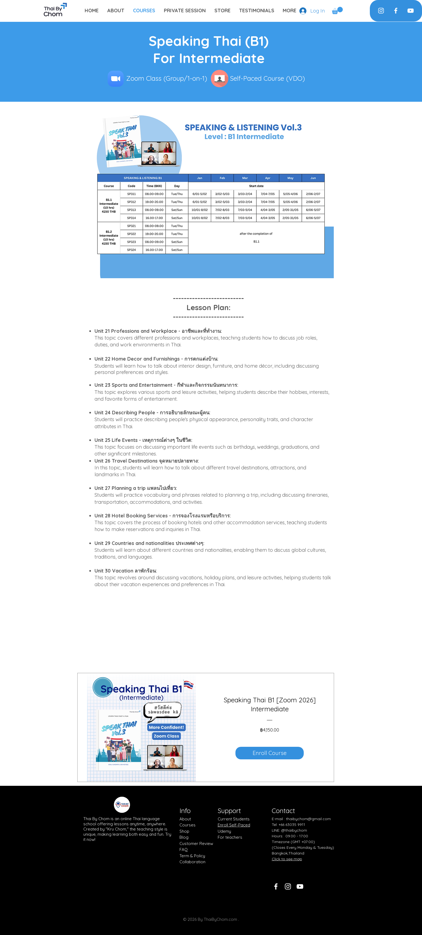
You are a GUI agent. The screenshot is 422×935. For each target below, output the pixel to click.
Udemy (224, 831)
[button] (337, 10)
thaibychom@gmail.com (308, 818)
